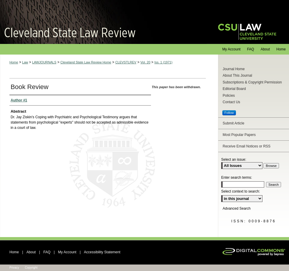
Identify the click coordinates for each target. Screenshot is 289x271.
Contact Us (231, 102)
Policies (229, 95)
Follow (229, 112)
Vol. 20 (145, 62)
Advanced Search (237, 208)
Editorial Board (234, 89)
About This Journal (237, 75)
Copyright (31, 267)
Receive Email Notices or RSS (246, 146)
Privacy (14, 267)
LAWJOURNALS (44, 62)
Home (13, 62)
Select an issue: (233, 159)
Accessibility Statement (102, 252)
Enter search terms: (236, 177)
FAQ (46, 252)
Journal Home (234, 69)
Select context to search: (240, 191)
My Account (67, 252)
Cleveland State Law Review (103, 22)
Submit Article (233, 123)
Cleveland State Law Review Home (85, 62)
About (31, 252)
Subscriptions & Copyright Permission (252, 82)
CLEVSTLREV (126, 62)
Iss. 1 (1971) (163, 62)
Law (25, 62)
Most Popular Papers (239, 135)
